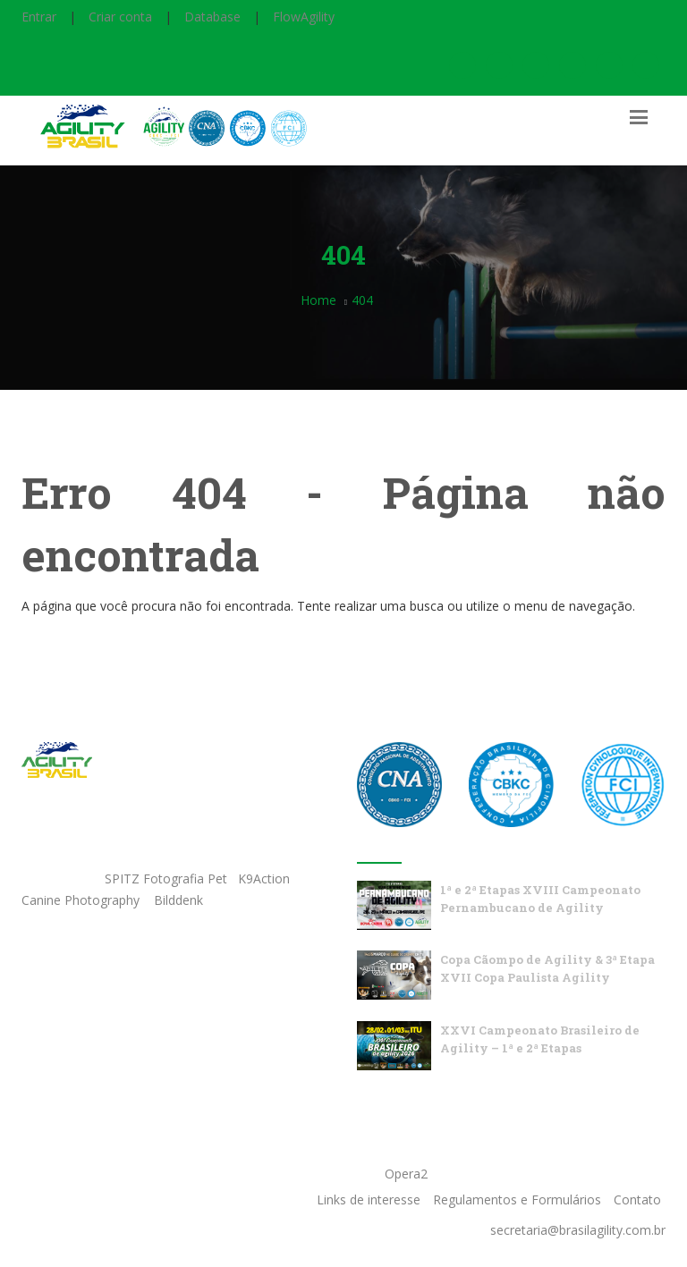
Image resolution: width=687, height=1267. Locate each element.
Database (212, 16)
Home (318, 299)
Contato (637, 1199)
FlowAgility (304, 16)
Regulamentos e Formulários (517, 1199)
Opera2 (406, 1173)
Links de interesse (368, 1199)
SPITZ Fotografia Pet (168, 878)
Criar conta (120, 16)
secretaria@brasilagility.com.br (578, 1229)
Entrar (38, 16)
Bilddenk (178, 899)
